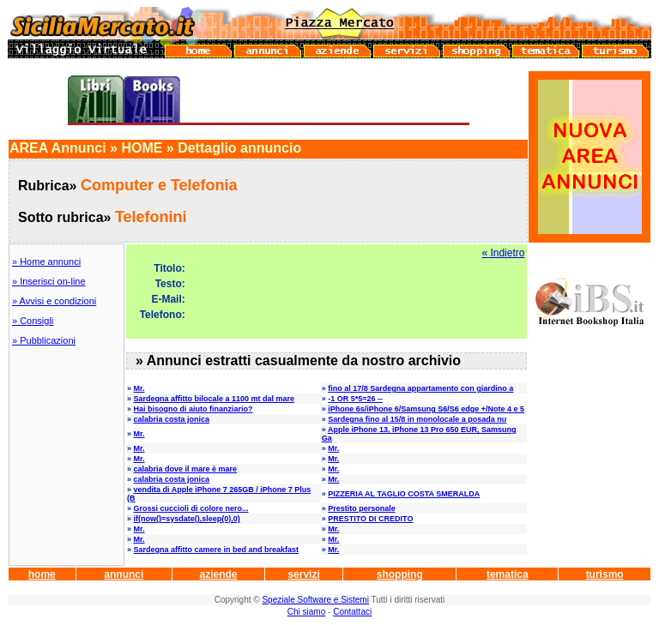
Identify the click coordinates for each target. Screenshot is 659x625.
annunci (123, 574)
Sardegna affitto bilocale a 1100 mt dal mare (214, 398)
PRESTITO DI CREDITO (370, 518)
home (42, 574)
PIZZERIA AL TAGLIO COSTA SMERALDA (404, 494)
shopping (400, 574)
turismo (605, 574)
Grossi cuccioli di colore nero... (191, 508)
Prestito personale (362, 508)
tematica (508, 574)
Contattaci (352, 611)
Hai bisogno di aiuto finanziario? (193, 409)
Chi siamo (306, 611)
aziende (218, 574)
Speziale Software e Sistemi (315, 599)
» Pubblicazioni (44, 340)
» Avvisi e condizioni (54, 301)
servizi (303, 574)
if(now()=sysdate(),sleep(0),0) (187, 518)
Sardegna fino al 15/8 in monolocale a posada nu (417, 419)
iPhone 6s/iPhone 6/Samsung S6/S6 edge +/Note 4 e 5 (426, 409)
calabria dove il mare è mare (186, 469)
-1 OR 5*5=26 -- (355, 398)
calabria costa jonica (172, 419)
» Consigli (32, 321)
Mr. (139, 388)
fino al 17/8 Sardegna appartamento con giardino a (420, 388)
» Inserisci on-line (49, 281)
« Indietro (502, 253)
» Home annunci (46, 261)
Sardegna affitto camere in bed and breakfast (216, 549)
